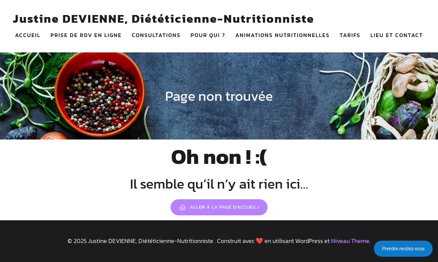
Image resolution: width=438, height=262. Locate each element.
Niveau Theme (350, 240)
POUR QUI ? (208, 35)
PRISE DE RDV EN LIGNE (86, 35)
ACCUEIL (27, 35)
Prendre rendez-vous (403, 248)
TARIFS (350, 35)
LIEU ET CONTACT (396, 35)
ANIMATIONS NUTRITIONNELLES (282, 35)
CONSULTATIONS (156, 35)
